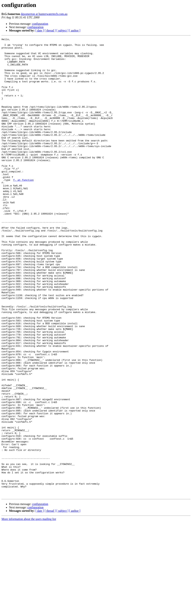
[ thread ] (50, 30)
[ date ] (39, 30)
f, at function (23, 208)
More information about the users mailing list (29, 610)
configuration (40, 23)
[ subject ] (62, 30)
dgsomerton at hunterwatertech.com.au (44, 14)
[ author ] (74, 30)
